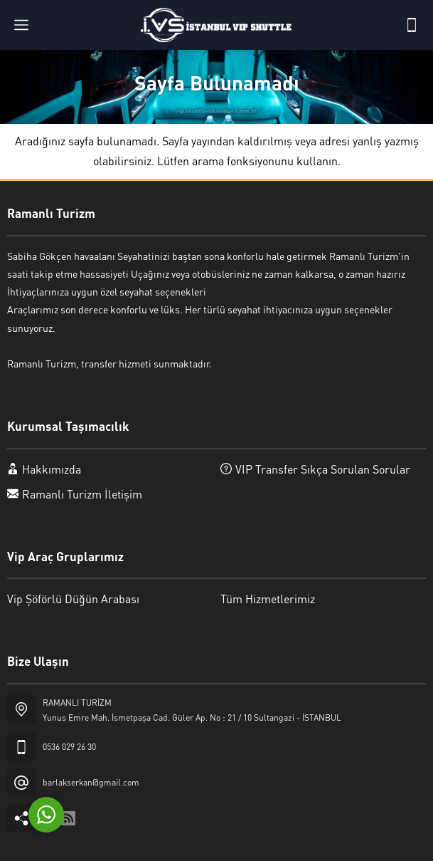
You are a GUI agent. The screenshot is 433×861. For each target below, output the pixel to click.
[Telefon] (411, 25)
